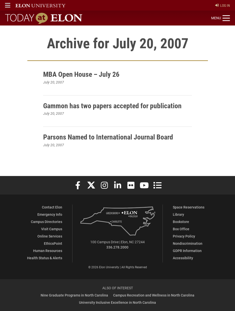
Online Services (49, 236)
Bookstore (181, 221)
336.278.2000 (117, 247)
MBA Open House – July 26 (81, 74)
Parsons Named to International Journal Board (108, 137)
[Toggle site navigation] (220, 18)
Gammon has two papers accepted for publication (112, 105)
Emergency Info (49, 214)
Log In (222, 5)
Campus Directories (46, 221)
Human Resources (47, 250)
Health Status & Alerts (44, 258)
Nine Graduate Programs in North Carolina (74, 295)
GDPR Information (187, 250)
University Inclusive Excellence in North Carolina (117, 302)
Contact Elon (52, 207)
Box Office (181, 228)
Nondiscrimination (187, 243)
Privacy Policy (184, 236)
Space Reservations (188, 207)
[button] (7, 5)
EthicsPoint (53, 243)
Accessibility (183, 258)
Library (178, 214)
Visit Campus (51, 228)
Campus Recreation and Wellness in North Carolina (153, 295)
